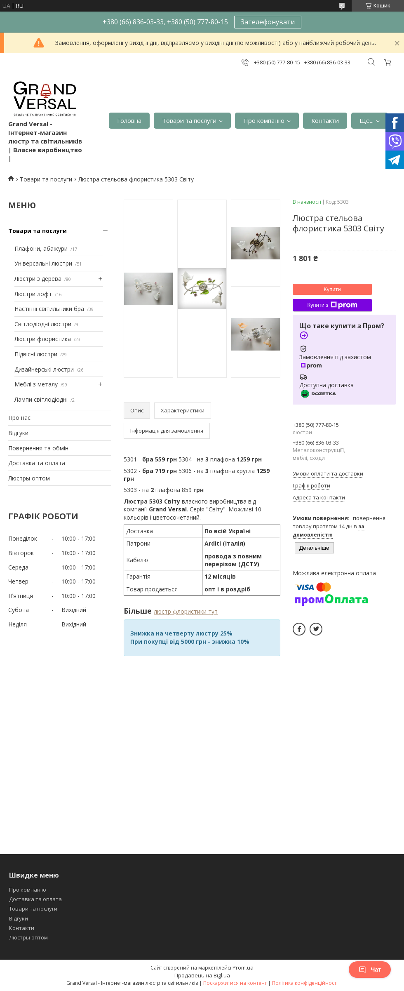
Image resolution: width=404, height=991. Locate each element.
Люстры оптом (29, 478)
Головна (129, 120)
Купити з (332, 305)
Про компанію (263, 120)
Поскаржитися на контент (235, 982)
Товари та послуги (189, 120)
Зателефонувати (268, 21)
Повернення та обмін (38, 448)
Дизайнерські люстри (44, 369)
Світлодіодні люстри (42, 324)
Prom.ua (243, 967)
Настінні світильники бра (49, 309)
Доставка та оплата (36, 463)
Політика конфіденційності (305, 982)
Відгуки (18, 433)
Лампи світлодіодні (41, 399)
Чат (370, 969)
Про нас (19, 417)
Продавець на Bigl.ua (202, 975)
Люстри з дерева (37, 278)
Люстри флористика (42, 339)
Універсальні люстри (43, 263)
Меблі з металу (36, 384)
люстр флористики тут (186, 611)
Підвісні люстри (35, 354)
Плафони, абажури (41, 248)
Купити (332, 289)
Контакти (325, 120)
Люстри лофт (33, 294)
